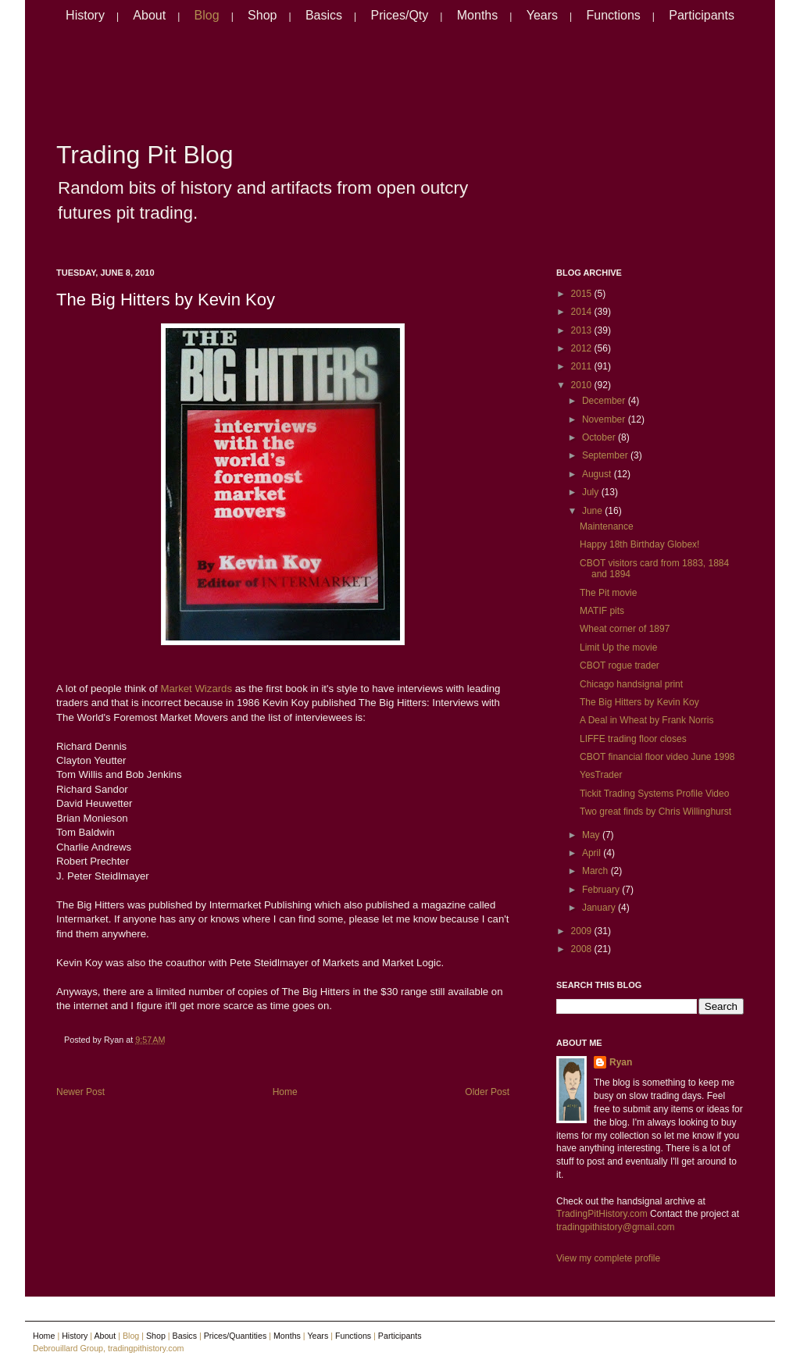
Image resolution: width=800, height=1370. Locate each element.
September (606, 455)
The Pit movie (608, 592)
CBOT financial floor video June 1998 (657, 756)
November (605, 419)
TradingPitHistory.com (602, 1213)
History (85, 15)
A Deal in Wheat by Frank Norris (646, 720)
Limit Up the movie (618, 647)
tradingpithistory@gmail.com (615, 1227)
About (149, 15)
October (600, 437)
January (600, 907)
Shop (262, 15)
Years (542, 15)
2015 (583, 293)
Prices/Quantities (235, 1335)
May (592, 834)
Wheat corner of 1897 (625, 628)
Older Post (487, 1091)
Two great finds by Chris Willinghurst (655, 811)
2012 (583, 348)
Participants (701, 15)
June (593, 510)
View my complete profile (608, 1258)
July (592, 492)
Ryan (620, 1062)
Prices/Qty (400, 15)
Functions (613, 15)
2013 (583, 330)
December (605, 400)
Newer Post (80, 1091)
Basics (323, 15)
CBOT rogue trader (619, 665)
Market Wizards (196, 688)
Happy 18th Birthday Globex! (639, 544)
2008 (583, 949)
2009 (583, 931)
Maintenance (607, 526)
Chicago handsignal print (631, 684)
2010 (583, 385)
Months (477, 15)
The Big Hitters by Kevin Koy (165, 299)
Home (285, 1091)
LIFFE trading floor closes (633, 738)
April (592, 852)
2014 (583, 311)
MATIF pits (602, 610)
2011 (583, 366)
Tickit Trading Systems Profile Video (654, 793)
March (596, 870)
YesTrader (601, 774)
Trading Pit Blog (144, 155)
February (602, 889)
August (598, 474)
